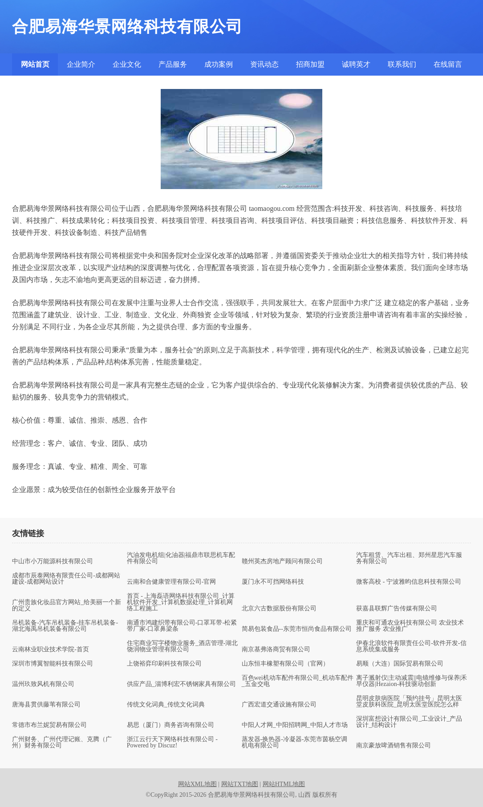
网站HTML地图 (284, 784)
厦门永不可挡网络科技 (273, 582)
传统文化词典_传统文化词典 (166, 705)
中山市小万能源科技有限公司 (52, 561)
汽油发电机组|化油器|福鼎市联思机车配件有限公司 (181, 558)
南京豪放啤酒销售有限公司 (393, 745)
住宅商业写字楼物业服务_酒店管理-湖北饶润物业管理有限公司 (182, 646)
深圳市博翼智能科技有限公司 (52, 664)
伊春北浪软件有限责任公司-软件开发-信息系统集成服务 (411, 646)
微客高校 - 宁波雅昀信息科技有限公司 (408, 582)
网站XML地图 (197, 784)
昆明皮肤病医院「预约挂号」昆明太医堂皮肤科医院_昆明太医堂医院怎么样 (409, 701)
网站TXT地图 (239, 784)
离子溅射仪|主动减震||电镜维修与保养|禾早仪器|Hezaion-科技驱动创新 (411, 681)
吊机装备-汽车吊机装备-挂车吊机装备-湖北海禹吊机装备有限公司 (65, 626)
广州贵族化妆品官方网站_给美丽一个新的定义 (66, 605)
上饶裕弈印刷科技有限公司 (164, 664)
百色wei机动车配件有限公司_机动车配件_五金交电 (297, 681)
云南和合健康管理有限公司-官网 (171, 582)
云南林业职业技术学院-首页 (50, 649)
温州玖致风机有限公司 (43, 684)
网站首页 (35, 64)
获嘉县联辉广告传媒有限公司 (396, 608)
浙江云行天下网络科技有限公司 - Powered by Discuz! (172, 742)
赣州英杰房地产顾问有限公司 (282, 561)
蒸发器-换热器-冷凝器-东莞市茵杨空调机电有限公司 (295, 742)
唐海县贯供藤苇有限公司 (46, 705)
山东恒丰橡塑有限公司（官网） (285, 664)
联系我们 (402, 64)
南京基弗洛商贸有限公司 (276, 649)
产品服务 (172, 64)
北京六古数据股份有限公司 (279, 608)
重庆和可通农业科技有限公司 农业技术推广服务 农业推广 (410, 626)
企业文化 (127, 64)
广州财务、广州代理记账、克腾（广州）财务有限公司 (62, 742)
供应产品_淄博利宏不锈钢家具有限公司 (181, 684)
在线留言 (448, 64)
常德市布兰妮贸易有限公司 (49, 725)
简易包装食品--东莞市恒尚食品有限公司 (297, 629)
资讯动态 (264, 64)
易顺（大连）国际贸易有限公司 (399, 664)
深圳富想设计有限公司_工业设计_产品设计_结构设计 (409, 722)
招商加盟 (310, 64)
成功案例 (218, 64)
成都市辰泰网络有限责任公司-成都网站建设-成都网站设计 (66, 579)
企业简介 (81, 64)
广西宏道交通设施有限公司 (279, 705)
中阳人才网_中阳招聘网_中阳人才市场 (295, 725)
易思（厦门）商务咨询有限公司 (170, 725)
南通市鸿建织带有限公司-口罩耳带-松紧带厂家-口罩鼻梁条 (182, 626)
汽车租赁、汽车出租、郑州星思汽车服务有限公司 (409, 558)
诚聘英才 (356, 64)
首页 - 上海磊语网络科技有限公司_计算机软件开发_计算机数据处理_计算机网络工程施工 (181, 602)
